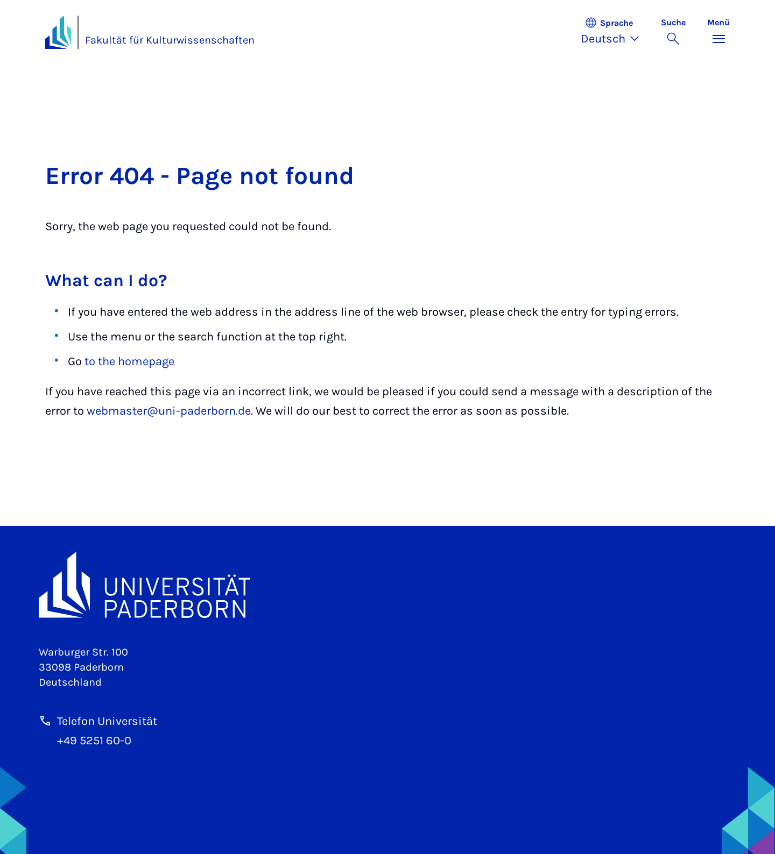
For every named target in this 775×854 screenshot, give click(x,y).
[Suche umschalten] (673, 32)
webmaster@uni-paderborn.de (169, 411)
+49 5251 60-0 (94, 741)
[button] (615, 32)
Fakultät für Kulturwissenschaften (170, 40)
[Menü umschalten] (718, 32)
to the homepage (129, 361)
